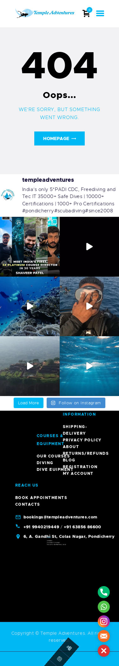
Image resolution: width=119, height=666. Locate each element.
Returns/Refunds (86, 145)
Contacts (27, 196)
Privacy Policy (82, 132)
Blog (69, 152)
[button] (104, 651)
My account (78, 165)
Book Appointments (41, 189)
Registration (80, 158)
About (71, 138)
